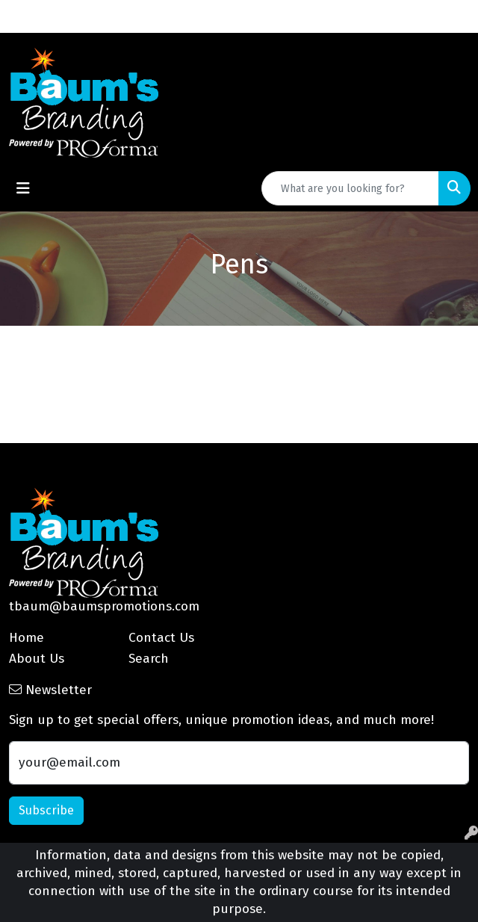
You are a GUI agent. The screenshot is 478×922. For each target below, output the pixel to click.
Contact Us (161, 638)
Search (148, 658)
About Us (36, 658)
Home (26, 638)
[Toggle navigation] (23, 188)
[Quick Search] (350, 188)
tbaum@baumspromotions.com (104, 606)
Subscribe (46, 810)
